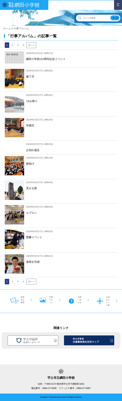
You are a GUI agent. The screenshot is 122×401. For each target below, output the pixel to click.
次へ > (31, 45)
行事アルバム (21, 28)
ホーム (7, 28)
